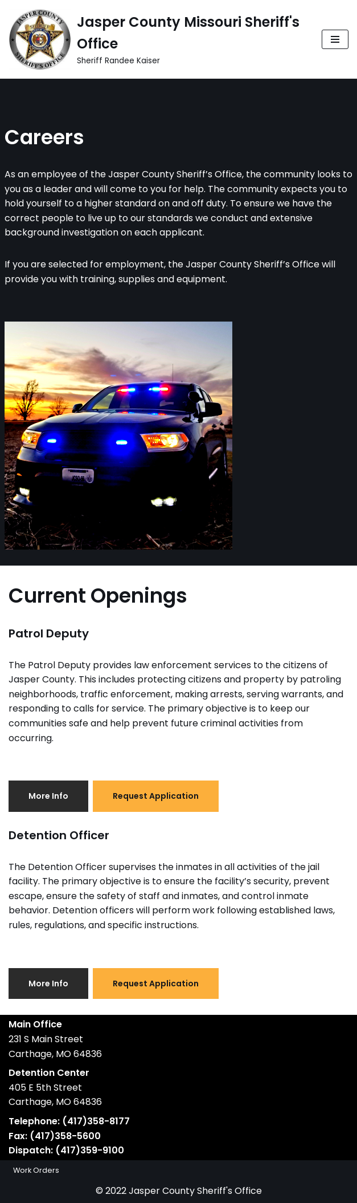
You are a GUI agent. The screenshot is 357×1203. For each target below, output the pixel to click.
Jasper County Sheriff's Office (195, 1190)
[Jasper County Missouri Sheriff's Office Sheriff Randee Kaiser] (157, 39)
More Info (48, 796)
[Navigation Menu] (335, 39)
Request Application (156, 796)
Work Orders (36, 1170)
